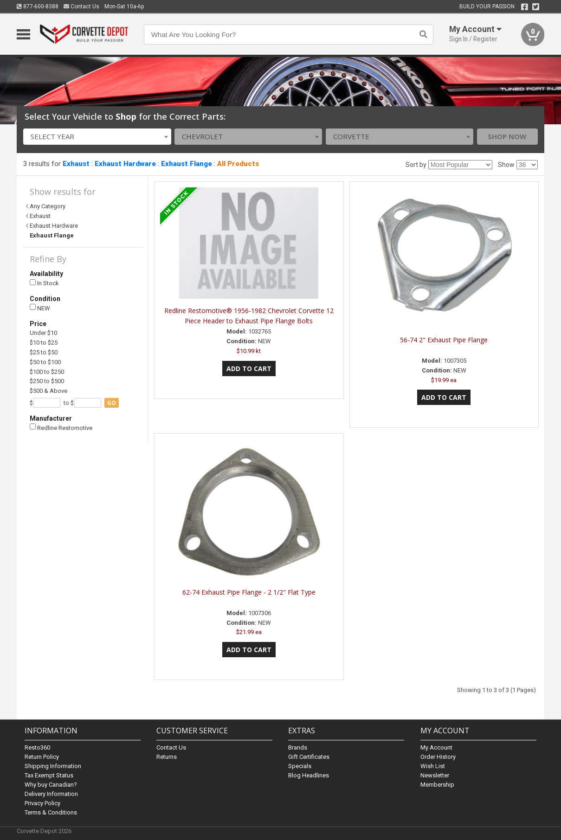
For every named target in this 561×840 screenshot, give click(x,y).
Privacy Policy (42, 803)
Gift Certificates (308, 756)
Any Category (47, 206)
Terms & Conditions (51, 812)
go (111, 403)
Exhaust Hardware (125, 164)
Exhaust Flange (186, 164)
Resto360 (37, 747)
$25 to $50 (44, 352)
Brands (297, 747)
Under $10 (43, 332)
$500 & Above (48, 390)
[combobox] (97, 136)
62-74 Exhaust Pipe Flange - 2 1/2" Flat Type (249, 592)
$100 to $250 (47, 371)
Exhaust (76, 164)
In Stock (44, 283)
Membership (437, 784)
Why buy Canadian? (51, 784)
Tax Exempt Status (49, 775)
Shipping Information (53, 766)
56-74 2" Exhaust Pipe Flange (444, 339)
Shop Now (507, 136)
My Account (436, 747)
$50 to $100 (45, 362)
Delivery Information (51, 793)
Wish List (432, 766)
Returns (166, 756)
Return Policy (42, 756)
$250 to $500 (47, 381)
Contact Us (81, 6)
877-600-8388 (37, 6)
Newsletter (434, 775)
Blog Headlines (308, 775)
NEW (40, 308)
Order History (438, 756)
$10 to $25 (44, 342)
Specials (299, 766)
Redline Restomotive (61, 427)
